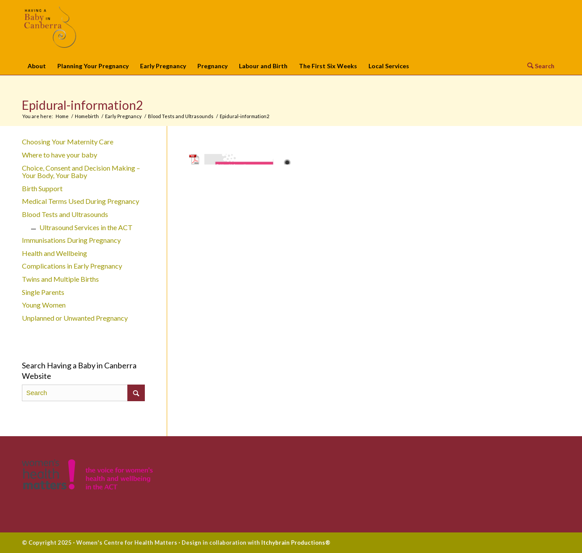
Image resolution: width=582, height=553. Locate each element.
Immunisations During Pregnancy (71, 240)
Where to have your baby (59, 154)
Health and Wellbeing (54, 253)
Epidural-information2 (82, 105)
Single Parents (43, 292)
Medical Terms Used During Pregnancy (80, 201)
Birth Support (42, 188)
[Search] (538, 65)
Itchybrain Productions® (295, 542)
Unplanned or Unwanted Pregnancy (75, 318)
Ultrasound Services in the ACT (86, 227)
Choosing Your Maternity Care (67, 141)
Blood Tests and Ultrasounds (65, 214)
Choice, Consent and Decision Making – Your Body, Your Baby (81, 172)
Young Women (44, 305)
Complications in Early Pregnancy (72, 266)
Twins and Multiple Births (60, 279)
